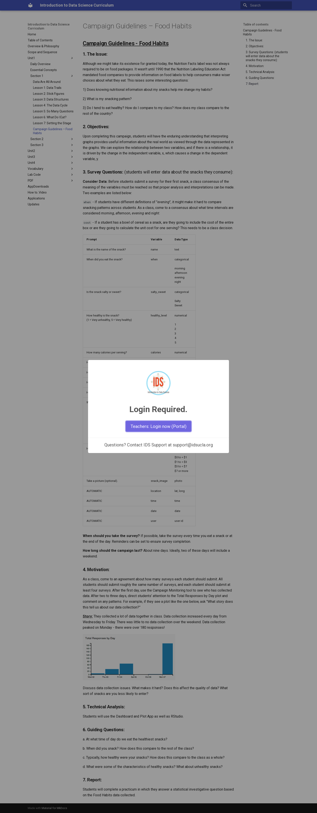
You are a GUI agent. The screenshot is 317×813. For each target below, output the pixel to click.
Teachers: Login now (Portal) (158, 426)
